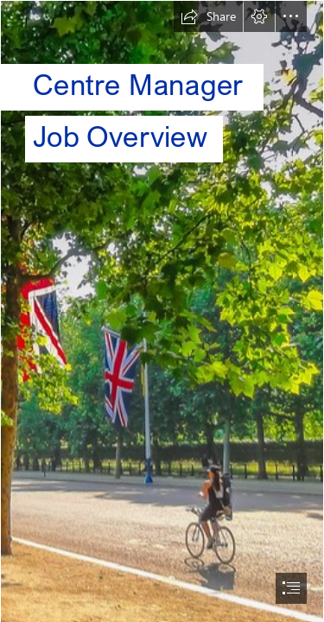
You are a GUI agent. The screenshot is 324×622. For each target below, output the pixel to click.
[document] (162, 311)
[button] (208, 16)
